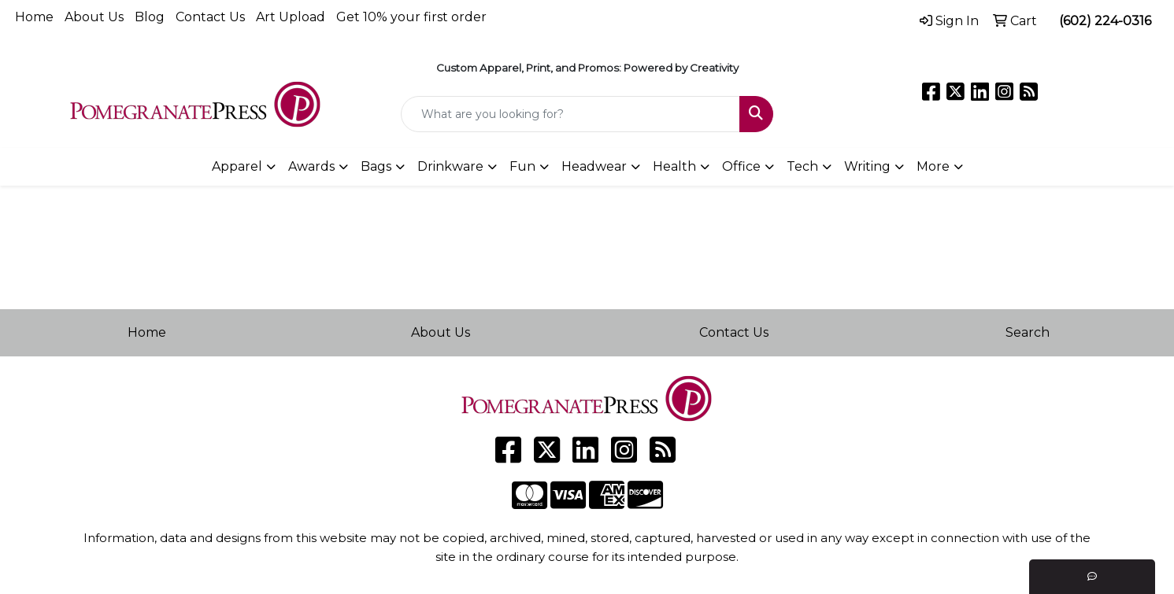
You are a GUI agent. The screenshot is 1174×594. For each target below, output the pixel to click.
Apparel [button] (237, 166)
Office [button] (741, 166)
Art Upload (290, 16)
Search (1027, 332)
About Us (94, 16)
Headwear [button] (594, 166)
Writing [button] (867, 166)
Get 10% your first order (411, 16)
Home (34, 16)
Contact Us (210, 16)
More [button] (933, 166)
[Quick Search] (570, 114)
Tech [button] (802, 166)
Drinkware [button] (450, 166)
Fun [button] (522, 166)
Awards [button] (311, 166)
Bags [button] (376, 166)
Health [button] (674, 166)
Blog (150, 16)
